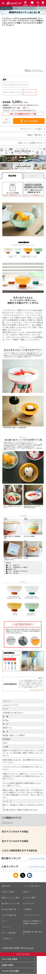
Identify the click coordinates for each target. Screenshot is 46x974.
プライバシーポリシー (31, 915)
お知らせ (26, 891)
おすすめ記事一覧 (9, 915)
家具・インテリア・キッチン (24, 8)
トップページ (6, 8)
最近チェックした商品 (10, 897)
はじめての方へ (29, 903)
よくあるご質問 (29, 897)
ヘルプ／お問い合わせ (31, 886)
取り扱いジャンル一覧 (10, 903)
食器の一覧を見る (34, 135)
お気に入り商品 (8, 891)
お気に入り (6, 122)
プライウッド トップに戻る (31, 129)
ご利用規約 (27, 909)
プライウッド (7, 822)
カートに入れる (29, 121)
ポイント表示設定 (9, 932)
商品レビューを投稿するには (30, 143)
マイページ (6, 927)
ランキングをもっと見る (37, 858)
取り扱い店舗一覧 (9, 909)
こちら (30, 948)
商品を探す (6, 886)
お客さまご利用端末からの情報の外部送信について (32, 923)
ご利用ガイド (7, 938)
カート (4, 921)
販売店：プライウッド (34, 70)
